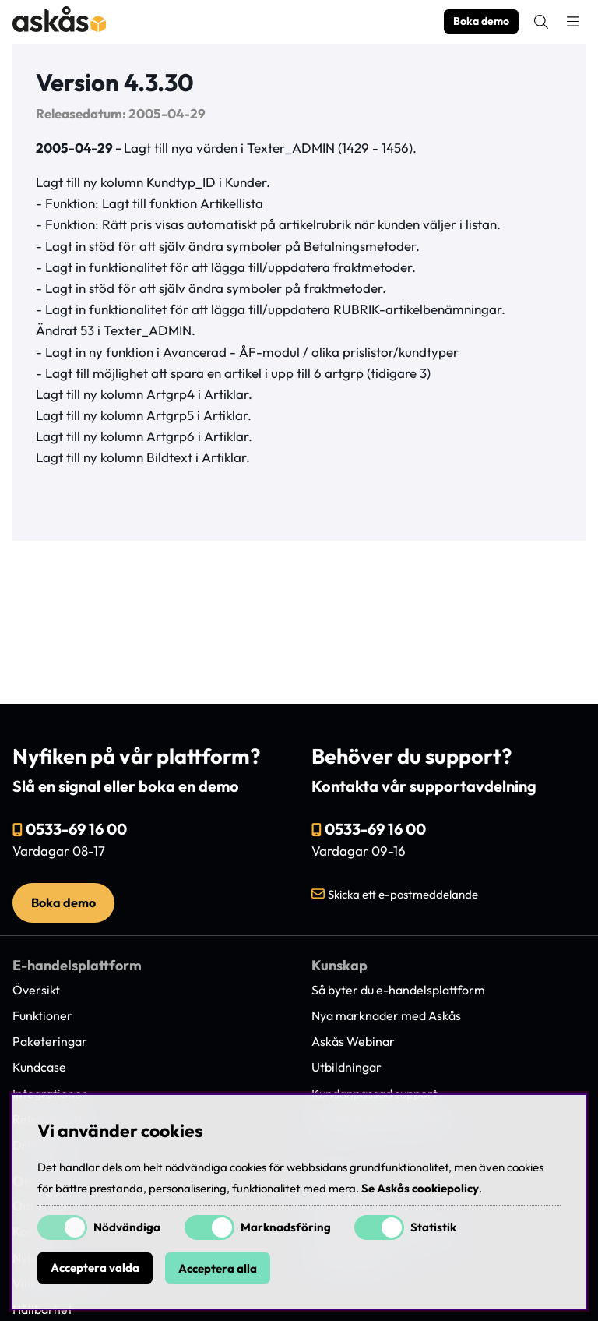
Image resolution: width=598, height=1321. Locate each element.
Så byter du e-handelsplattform (398, 990)
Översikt (36, 990)
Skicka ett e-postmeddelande (403, 894)
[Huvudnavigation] (573, 22)
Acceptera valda (95, 1268)
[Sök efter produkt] (541, 22)
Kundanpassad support (374, 1093)
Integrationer (49, 1093)
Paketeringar (49, 1041)
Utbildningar (346, 1067)
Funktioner (42, 1015)
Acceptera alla (217, 1268)
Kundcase (39, 1067)
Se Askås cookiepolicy (420, 1188)
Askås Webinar (353, 1041)
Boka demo (481, 21)
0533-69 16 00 (76, 829)
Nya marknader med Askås (386, 1015)
